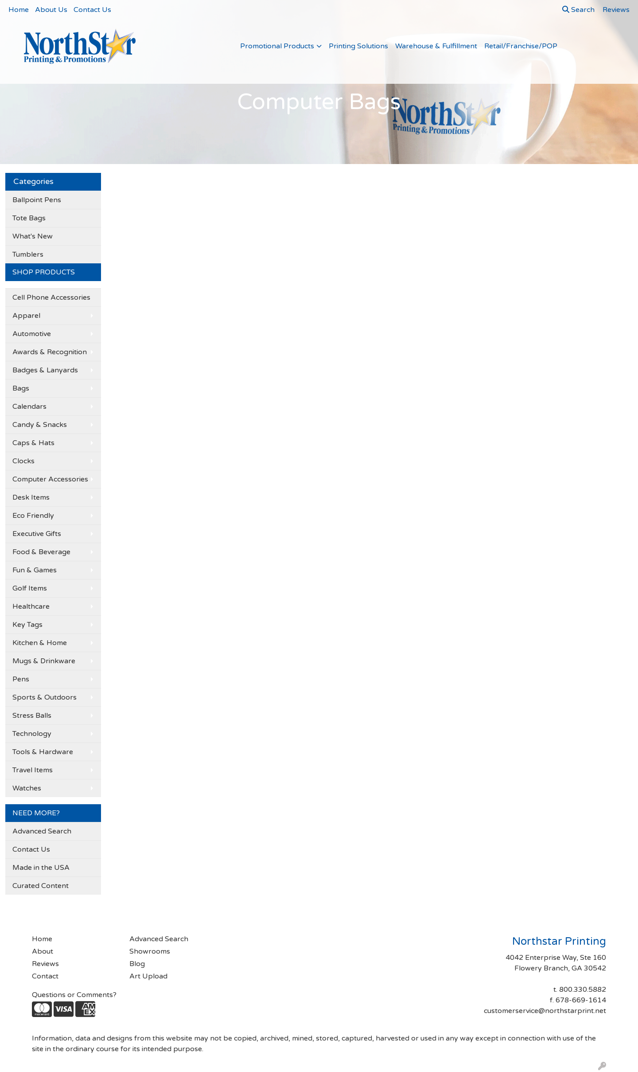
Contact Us (92, 9)
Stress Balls (31, 715)
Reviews (45, 963)
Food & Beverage (41, 552)
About (42, 951)
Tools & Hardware (42, 751)
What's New (32, 236)
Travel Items (32, 770)
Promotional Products (277, 46)
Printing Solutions (358, 46)
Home (18, 9)
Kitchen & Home (39, 642)
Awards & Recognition (49, 352)
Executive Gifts (36, 533)
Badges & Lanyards (45, 370)
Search (578, 9)
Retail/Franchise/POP (520, 46)
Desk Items (31, 497)
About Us (51, 9)
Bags (20, 388)
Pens (20, 679)
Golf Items (29, 588)
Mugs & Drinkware (43, 661)
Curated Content (40, 885)
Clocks (23, 461)
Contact (45, 976)
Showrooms (149, 951)
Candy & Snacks (39, 424)
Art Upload (148, 976)
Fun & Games (34, 570)
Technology (31, 733)
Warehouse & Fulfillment (436, 46)
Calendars (29, 406)
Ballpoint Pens (36, 200)
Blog (137, 963)
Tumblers (27, 254)
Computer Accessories (50, 479)
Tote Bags (29, 218)
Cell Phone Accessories (51, 297)
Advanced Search (41, 831)
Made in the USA (41, 867)
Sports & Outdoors (44, 697)
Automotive (31, 333)
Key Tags (27, 624)
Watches (26, 788)
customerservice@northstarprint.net (545, 1010)
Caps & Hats (33, 442)
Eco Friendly (33, 515)
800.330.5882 (582, 989)
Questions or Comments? (74, 994)
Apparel (26, 315)
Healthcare (31, 606)
